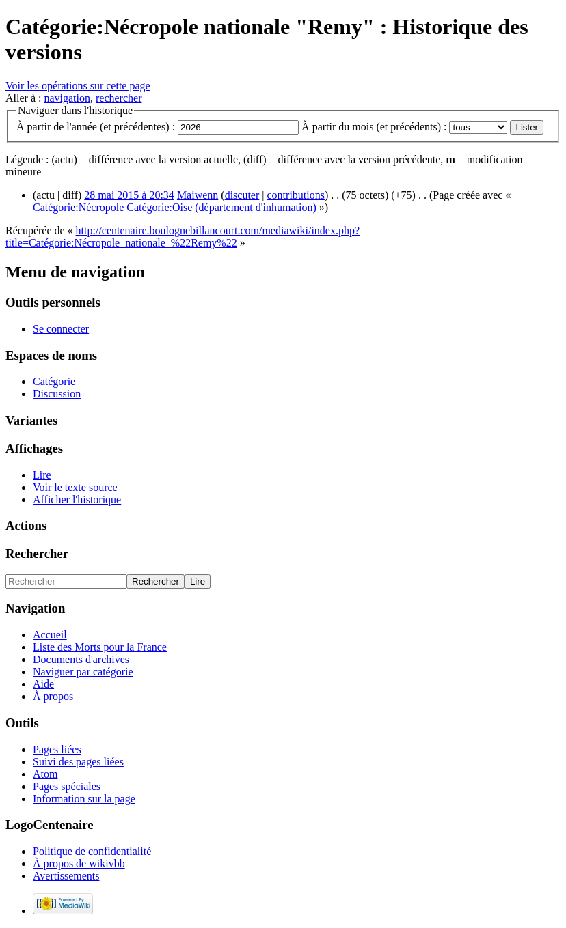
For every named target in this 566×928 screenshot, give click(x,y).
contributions (296, 195)
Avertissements (66, 876)
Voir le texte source (75, 487)
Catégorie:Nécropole (78, 207)
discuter (242, 195)
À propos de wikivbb (79, 863)
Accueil (50, 635)
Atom (45, 774)
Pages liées (57, 749)
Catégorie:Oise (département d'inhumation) (221, 207)
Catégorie (54, 381)
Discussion (57, 393)
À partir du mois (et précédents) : (373, 126)
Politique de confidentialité (92, 851)
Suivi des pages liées (78, 762)
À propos (53, 696)
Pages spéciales (66, 786)
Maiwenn (197, 195)
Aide (43, 684)
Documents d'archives (81, 659)
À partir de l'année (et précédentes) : (95, 126)
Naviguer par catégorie (83, 671)
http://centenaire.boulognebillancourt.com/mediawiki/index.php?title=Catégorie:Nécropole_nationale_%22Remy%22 (182, 237)
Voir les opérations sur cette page (77, 86)
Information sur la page (84, 798)
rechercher (119, 98)
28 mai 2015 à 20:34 (129, 195)
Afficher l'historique (77, 499)
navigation (67, 98)
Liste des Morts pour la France (100, 647)
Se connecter (61, 329)
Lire (42, 475)
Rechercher (36, 553)
